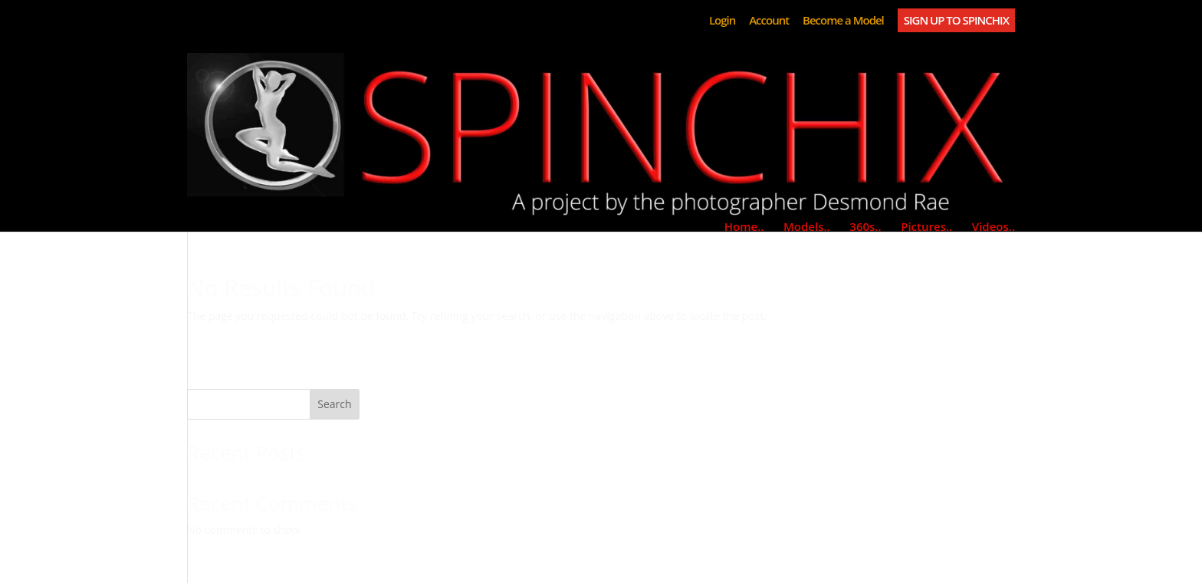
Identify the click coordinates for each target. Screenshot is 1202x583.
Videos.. (993, 226)
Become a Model (843, 21)
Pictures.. (926, 226)
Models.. (806, 226)
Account (769, 21)
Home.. (744, 226)
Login (722, 21)
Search (334, 404)
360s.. (865, 226)
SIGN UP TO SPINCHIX (956, 20)
